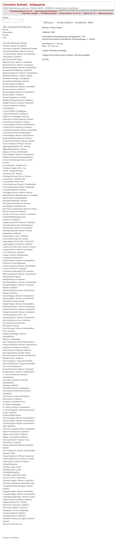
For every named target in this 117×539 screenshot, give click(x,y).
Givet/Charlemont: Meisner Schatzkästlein (19, 184)
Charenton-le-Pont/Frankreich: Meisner (18, 119)
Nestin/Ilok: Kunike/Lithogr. (14, 301)
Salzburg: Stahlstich (10, 385)
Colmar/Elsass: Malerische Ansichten (17, 127)
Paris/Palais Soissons (11, 326)
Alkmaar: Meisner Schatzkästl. (15, 46)
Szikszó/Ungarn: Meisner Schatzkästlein (18, 421)
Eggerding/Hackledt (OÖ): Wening (16, 146)
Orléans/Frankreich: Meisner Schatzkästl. (19, 312)
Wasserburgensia (105, 13)
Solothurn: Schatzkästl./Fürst (14, 402)
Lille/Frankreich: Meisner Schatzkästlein (18, 260)
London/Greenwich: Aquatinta (14, 268)
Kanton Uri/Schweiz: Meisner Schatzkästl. (19, 214)
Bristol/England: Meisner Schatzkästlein (18, 92)
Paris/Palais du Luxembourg (14, 323)
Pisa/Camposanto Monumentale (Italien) (18, 342)
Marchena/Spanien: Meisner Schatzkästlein (19, 282)
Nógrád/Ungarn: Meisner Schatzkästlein (18, 304)
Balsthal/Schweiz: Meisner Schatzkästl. (18, 65)
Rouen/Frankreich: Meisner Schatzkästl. (18, 369)
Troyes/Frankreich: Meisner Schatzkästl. (18, 456)
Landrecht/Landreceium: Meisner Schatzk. (19, 247)
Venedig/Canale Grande (12, 467)
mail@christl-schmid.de (66, 8)
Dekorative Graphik (30, 13)
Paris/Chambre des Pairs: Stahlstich (16, 320)
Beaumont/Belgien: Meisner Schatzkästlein (19, 67)
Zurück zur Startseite (11, 538)
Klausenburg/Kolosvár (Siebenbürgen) (18, 225)
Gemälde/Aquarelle (49, 13)
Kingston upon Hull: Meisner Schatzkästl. (19, 222)
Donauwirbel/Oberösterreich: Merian (17, 138)
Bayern (5, 30)
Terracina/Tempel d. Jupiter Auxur (16, 440)
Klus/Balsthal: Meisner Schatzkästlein (17, 228)
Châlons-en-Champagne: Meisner (16, 116)
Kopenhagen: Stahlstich (12, 233)
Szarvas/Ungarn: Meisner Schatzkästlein (18, 418)
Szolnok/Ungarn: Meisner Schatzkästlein (19, 423)
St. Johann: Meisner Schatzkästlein (16, 407)
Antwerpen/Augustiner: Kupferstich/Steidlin (20, 48)
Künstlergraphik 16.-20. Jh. (21, 11)
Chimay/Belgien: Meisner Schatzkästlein (19, 124)
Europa (5, 35)
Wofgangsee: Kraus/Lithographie (15, 510)
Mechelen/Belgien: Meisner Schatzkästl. (18, 285)
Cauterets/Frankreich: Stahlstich (15, 114)
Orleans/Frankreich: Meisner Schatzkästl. (19, 309)
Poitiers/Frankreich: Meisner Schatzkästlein (20, 345)
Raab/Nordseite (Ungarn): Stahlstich (17, 350)
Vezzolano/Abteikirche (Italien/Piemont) (18, 483)
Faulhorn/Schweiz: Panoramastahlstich (18, 157)
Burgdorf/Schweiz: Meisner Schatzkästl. (18, 103)
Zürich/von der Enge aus (12, 524)
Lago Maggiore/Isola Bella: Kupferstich (18, 241)
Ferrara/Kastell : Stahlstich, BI (14, 165)
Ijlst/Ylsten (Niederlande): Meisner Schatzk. (20, 209)
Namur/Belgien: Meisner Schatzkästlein (18, 296)
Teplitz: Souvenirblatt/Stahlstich (15, 437)
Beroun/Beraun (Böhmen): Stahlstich (17, 70)
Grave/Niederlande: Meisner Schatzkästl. (19, 187)
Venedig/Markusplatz (11, 472)
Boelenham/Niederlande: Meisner (16, 81)
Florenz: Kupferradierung (13, 171)
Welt (4, 38)
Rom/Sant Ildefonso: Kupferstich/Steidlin (19, 364)
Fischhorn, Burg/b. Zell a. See (14, 168)
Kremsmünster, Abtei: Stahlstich (15, 236)
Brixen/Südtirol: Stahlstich (13, 95)
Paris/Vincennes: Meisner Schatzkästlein (18, 328)
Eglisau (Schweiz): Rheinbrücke (15, 152)
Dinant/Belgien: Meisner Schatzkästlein (18, 135)
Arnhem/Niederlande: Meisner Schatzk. (18, 51)
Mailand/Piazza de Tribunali (14, 279)
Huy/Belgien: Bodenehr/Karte (14, 206)
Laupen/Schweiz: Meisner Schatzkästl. (18, 249)
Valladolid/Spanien (10, 464)
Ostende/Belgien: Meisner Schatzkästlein (19, 317)
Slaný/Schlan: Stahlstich (12, 399)
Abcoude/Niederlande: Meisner (15, 43)
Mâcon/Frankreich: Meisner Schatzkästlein (19, 274)
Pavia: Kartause (9, 331)
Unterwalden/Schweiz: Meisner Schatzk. (18, 459)
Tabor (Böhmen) (9, 426)
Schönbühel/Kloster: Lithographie (16, 388)
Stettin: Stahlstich (9, 413)
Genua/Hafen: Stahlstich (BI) (14, 179)
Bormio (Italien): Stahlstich (13, 84)
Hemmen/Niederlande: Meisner (15, 201)
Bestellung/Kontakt (106, 10)
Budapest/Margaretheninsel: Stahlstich (18, 100)
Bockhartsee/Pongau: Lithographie (16, 78)
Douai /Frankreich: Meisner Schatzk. (17, 144)
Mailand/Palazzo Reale (12, 277)
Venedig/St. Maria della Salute (14, 475)
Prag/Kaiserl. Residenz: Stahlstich (16, 347)
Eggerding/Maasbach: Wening (14, 149)
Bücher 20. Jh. (90, 13)
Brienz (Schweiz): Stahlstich (14, 89)
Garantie (94, 10)
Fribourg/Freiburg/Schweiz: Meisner (17, 176)
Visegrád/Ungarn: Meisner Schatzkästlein (19, 494)
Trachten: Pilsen (9, 453)
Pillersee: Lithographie (11, 339)
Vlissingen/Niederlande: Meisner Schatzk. (19, 497)
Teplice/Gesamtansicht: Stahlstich (16, 432)
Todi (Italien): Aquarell (12, 442)
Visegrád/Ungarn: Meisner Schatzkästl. (18, 491)
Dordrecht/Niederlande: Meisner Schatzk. (19, 141)
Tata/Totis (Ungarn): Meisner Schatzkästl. (19, 429)
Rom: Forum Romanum (12, 366)
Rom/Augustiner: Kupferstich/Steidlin (17, 361)
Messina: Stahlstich (10, 288)
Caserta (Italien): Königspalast (14, 111)
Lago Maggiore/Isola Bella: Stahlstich (17, 244)
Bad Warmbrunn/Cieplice (13, 59)
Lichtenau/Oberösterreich (13, 258)
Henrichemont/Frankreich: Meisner (16, 203)
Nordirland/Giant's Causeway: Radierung (19, 307)
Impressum (84, 10)
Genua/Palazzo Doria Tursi (13, 182)
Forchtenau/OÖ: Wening (12, 173)
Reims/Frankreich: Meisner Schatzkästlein (19, 355)
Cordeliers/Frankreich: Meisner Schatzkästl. (20, 130)
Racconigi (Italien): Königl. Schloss (17, 353)
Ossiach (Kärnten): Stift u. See (15, 315)
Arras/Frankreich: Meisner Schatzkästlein (19, 54)
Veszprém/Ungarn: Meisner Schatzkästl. (18, 480)
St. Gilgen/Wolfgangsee (12, 404)
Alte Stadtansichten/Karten (46, 11)
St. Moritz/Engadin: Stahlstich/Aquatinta (18, 410)
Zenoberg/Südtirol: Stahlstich (14, 513)
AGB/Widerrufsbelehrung (69, 10)
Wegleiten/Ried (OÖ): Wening (14, 502)
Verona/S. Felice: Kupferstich (14, 478)
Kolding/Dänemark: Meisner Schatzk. (17, 231)
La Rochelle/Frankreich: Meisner (15, 239)
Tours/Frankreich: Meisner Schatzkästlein (19, 450)
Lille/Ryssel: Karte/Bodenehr (14, 263)
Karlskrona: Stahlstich (11, 220)
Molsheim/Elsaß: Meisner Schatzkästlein (19, 290)
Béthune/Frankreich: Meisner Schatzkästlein (20, 73)
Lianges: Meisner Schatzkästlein (15, 255)
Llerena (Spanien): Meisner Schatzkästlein (19, 266)
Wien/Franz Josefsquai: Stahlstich (16, 505)
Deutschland (7, 32)
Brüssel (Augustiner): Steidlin (14, 97)
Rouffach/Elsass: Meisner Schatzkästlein (18, 372)
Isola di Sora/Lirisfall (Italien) (14, 211)
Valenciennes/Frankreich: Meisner (16, 461)
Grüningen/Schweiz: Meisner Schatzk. (18, 192)
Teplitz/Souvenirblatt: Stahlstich (15, 434)
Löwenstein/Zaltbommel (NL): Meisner (18, 271)
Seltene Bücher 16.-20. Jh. (70, 13)
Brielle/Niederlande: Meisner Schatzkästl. (19, 87)
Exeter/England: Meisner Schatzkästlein (18, 154)
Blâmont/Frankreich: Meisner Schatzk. (18, 76)
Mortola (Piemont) (10, 293)
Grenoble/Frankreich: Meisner (14, 190)
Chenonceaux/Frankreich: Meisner (16, 122)
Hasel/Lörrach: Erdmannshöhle (15, 198)
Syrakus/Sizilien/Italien (12, 415)
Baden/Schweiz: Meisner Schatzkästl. (17, 62)
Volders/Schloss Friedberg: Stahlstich (17, 499)
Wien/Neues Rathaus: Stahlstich (15, 508)
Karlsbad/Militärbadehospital (14, 217)
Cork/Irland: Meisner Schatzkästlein (17, 133)
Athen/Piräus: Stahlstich (12, 57)
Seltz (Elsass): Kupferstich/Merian (16, 396)
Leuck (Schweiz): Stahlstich (14, 252)
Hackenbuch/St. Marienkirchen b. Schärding (20, 195)
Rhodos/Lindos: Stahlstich (13, 358)
